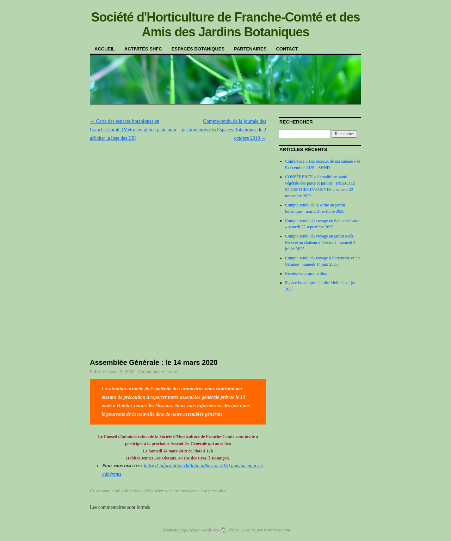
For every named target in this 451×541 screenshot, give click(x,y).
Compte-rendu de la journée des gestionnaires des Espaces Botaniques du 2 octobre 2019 (224, 130)
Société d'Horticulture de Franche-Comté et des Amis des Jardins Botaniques (225, 24)
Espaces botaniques (198, 49)
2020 (148, 490)
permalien (217, 490)
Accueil (104, 49)
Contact (287, 49)
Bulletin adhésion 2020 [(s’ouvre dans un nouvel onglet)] (207, 465)
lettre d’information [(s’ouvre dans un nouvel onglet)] (164, 465)
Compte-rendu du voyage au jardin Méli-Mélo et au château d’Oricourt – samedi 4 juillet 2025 (320, 242)
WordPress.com (277, 530)
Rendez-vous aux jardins (306, 273)
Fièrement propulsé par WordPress (189, 530)
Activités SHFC (143, 49)
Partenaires (250, 49)
